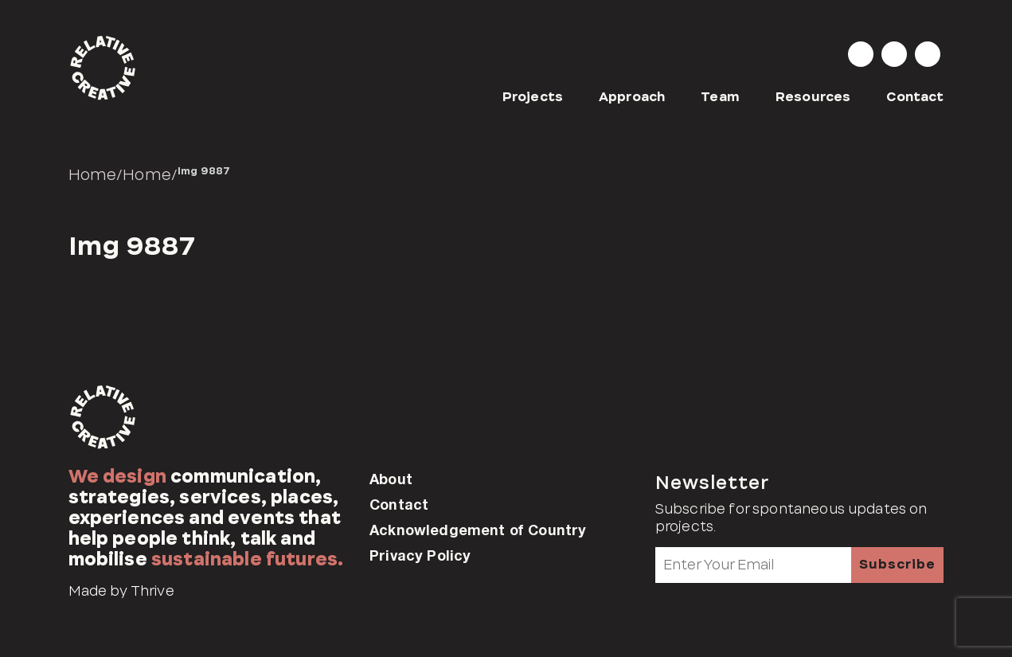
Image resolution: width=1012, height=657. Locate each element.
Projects (532, 96)
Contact (915, 96)
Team (720, 96)
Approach (632, 96)
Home (92, 174)
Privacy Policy (420, 555)
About (390, 478)
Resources (813, 96)
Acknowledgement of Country (477, 529)
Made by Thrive (121, 591)
